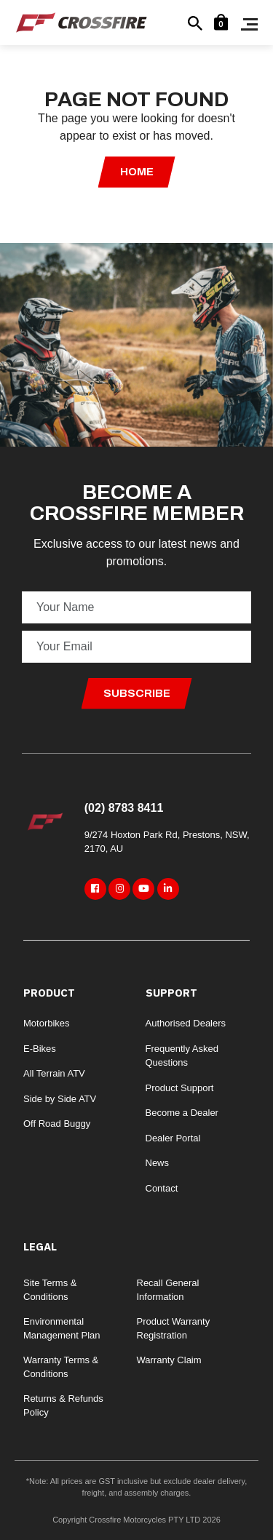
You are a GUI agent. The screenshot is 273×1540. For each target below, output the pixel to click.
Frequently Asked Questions (182, 1056)
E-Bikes (39, 1048)
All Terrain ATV (54, 1073)
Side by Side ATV (59, 1098)
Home (137, 171)
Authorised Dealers (186, 1023)
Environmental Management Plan (61, 1328)
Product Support (180, 1087)
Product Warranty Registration (173, 1328)
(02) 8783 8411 (124, 808)
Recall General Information (168, 1290)
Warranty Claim (169, 1360)
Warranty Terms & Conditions (60, 1367)
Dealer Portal (173, 1138)
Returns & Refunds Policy (63, 1406)
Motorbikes (46, 1023)
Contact (162, 1188)
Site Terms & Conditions (49, 1290)
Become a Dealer (182, 1112)
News (158, 1162)
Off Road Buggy (56, 1123)
